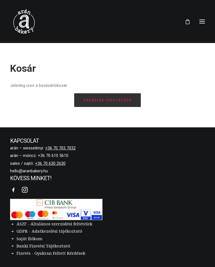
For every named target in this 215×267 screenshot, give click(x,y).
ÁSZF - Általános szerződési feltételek (55, 224)
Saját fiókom (30, 238)
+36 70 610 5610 (53, 155)
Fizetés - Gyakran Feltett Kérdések (51, 253)
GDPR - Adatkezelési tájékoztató (49, 231)
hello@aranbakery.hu (29, 170)
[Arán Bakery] (24, 21)
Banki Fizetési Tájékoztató (43, 246)
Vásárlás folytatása (107, 100)
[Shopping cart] (185, 21)
